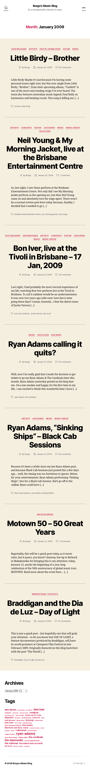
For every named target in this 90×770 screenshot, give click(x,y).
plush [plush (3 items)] (12, 730)
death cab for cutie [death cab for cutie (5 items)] (33, 715)
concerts (26, 128)
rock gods (45, 131)
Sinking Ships (48, 493)
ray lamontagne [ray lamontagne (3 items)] (32, 730)
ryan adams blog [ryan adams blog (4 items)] (11, 737)
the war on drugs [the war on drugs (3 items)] (18, 746)
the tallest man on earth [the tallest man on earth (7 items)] (31, 743)
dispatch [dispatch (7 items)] (9, 717)
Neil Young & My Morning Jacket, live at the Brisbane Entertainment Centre (45, 153)
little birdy (26, 106)
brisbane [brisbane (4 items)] (8, 713)
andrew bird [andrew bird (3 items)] (21, 710)
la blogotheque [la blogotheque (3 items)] (27, 723)
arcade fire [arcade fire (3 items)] (29, 710)
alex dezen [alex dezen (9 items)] (10, 709)
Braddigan (18, 660)
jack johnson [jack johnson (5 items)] (10, 720)
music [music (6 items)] (25, 728)
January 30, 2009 (44, 67)
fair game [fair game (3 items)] (17, 718)
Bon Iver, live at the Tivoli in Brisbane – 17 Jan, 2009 (45, 257)
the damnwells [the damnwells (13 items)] (14, 740)
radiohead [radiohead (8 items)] (20, 730)
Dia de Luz (39, 660)
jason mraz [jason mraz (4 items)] (21, 720)
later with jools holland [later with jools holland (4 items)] (13, 725)
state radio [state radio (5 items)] (22, 737)
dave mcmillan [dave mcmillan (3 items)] (19, 715)
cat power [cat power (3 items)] (15, 713)
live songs (49, 128)
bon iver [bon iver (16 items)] (39, 709)
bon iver (17, 313)
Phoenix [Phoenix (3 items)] (7, 730)
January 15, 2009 (44, 362)
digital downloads (50, 49)
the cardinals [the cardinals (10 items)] (35, 737)
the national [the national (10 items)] (11, 743)
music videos (73, 128)
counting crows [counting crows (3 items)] (9, 715)
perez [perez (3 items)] (42, 728)
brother (17, 106)
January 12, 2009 (44, 541)
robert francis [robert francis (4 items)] (10, 734)
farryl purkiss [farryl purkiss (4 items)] (26, 718)
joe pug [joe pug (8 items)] (30, 720)
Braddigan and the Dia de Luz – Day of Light (45, 607)
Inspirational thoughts (45, 594)
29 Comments (65, 274)
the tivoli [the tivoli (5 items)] (8, 746)
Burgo (27, 67)
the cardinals (30, 397)
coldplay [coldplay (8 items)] (34, 712)
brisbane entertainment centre (27, 214)
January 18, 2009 (44, 274)
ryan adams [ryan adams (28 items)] (25, 733)
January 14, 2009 (44, 454)
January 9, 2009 (44, 621)
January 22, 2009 (45, 175)
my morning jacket (50, 214)
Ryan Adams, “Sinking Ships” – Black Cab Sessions (45, 436)
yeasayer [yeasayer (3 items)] (27, 746)
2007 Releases (12, 236)
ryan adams (19, 397)
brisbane (26, 313)
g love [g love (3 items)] (42, 718)
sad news (56, 335)
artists (33, 49)
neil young (63, 214)
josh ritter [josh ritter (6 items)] (9, 722)
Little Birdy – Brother (45, 58)
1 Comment (65, 175)
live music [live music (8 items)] (27, 725)
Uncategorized (45, 514)
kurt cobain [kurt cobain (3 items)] (18, 723)
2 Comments (64, 541)
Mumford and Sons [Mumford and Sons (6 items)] (13, 728)
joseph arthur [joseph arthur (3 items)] (39, 720)
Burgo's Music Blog (45, 5)
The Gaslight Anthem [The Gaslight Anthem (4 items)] (32, 740)
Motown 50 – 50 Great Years (45, 527)
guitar (66, 49)
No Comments (65, 67)
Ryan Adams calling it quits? (45, 348)
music (75, 49)
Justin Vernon (36, 313)
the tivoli (47, 313)
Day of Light (29, 660)
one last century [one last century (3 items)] (34, 728)
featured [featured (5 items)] (36, 718)
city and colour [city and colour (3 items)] (23, 713)
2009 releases (18, 49)
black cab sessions (22, 493)
